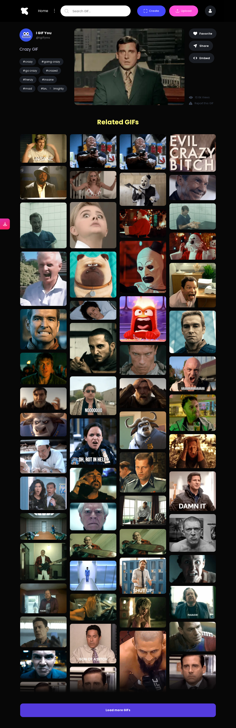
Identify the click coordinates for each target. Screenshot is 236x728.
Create (151, 11)
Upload (184, 11)
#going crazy (50, 61)
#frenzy (28, 79)
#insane (47, 79)
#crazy (28, 61)
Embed (201, 58)
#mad (27, 88)
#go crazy (30, 70)
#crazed (52, 70)
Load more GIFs (118, 710)
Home (43, 11)
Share (201, 46)
